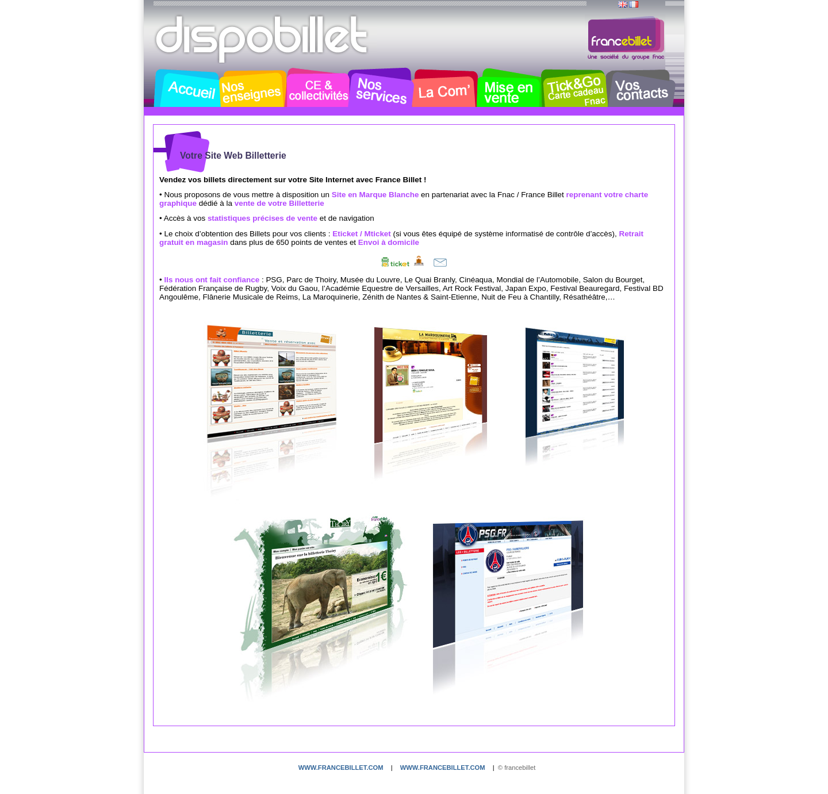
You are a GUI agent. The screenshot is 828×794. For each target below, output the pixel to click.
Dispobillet (263, 39)
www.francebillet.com (341, 767)
